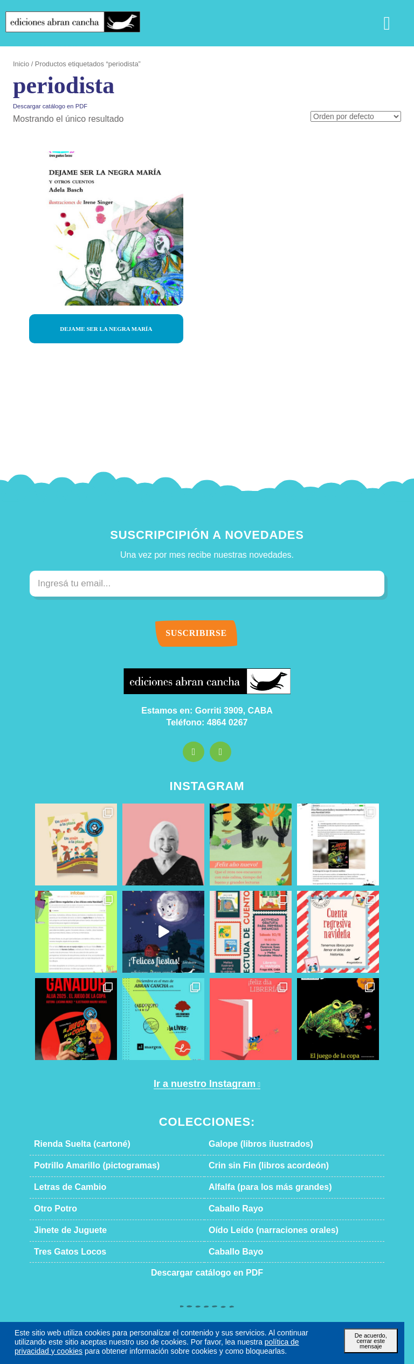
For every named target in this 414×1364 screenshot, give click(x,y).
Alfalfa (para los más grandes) (257, 1187)
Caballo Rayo (231, 1209)
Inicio (20, 64)
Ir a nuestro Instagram (203, 1084)
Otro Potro (52, 1209)
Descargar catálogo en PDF (45, 106)
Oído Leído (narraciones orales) (261, 1230)
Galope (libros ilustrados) (250, 1144)
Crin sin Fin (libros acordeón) (257, 1166)
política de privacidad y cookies (220, 1342)
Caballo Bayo (231, 1252)
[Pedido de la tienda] (359, 117)
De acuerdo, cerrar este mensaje (370, 1337)
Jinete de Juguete (62, 1230)
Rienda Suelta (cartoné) (73, 1144)
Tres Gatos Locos (62, 1252)
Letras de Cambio (63, 1187)
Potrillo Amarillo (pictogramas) (84, 1166)
